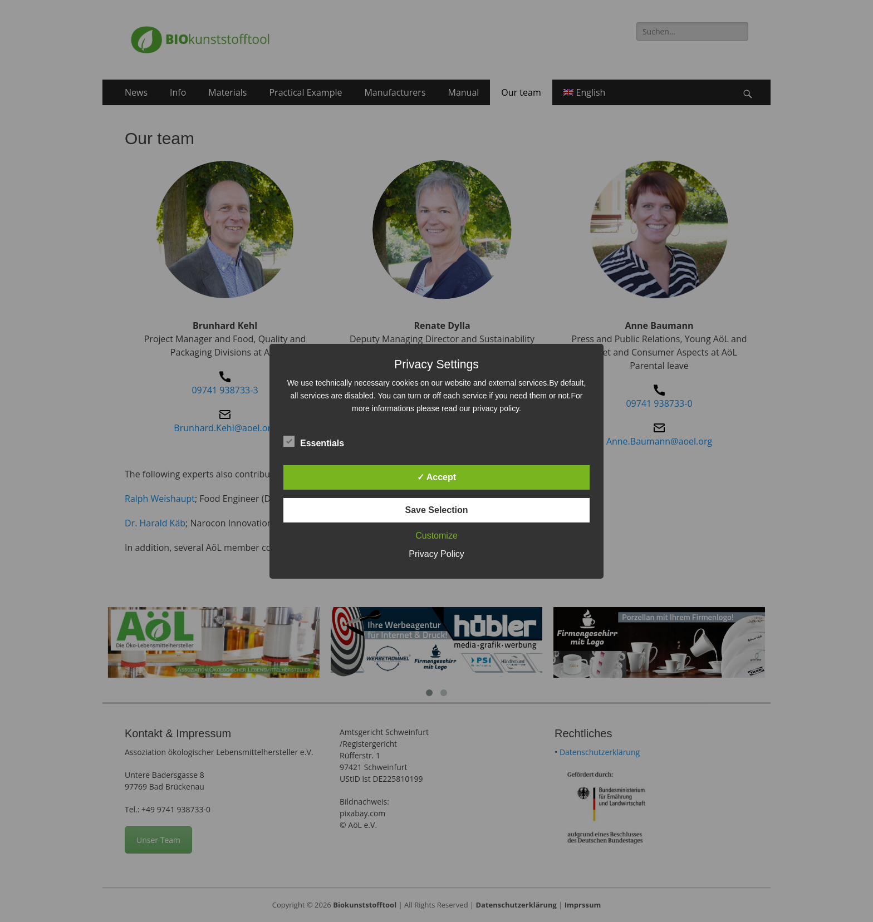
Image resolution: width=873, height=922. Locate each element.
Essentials (313, 441)
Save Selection (436, 510)
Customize (436, 535)
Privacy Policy (436, 554)
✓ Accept (436, 477)
